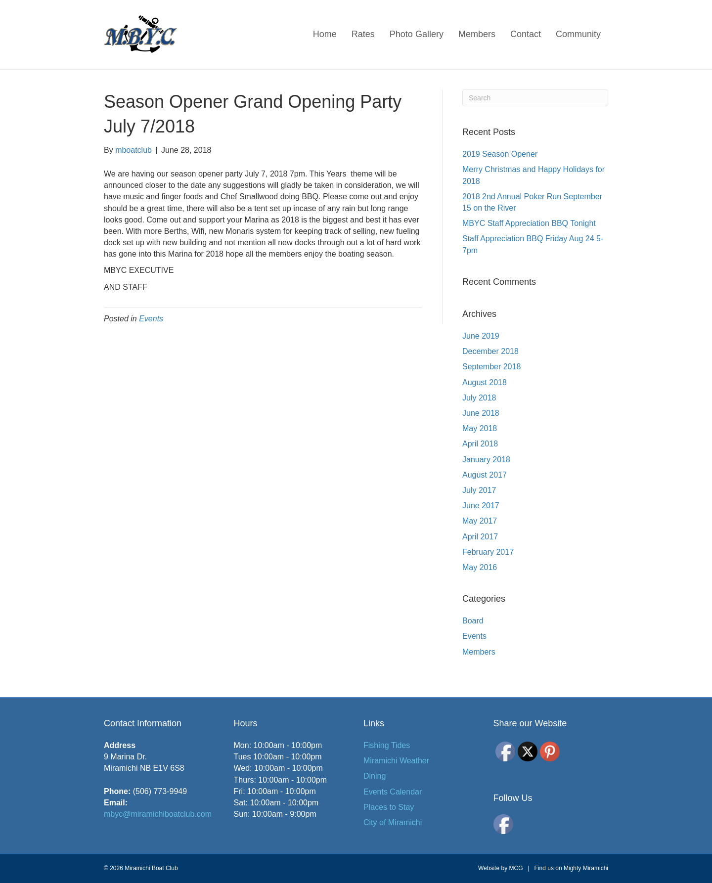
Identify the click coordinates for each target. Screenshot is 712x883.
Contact (525, 34)
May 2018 (479, 428)
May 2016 (479, 567)
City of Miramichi (392, 822)
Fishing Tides (386, 745)
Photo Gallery (417, 34)
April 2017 (480, 536)
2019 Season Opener (499, 154)
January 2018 (486, 459)
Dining (374, 776)
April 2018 (480, 444)
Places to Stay (388, 807)
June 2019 (480, 336)
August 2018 (484, 382)
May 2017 (479, 521)
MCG (516, 868)
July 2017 (479, 490)
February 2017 (488, 552)
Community (578, 34)
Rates (363, 34)
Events (151, 318)
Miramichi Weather (396, 760)
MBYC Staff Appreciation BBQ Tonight (529, 223)
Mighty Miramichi (586, 868)
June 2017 (480, 505)
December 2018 (490, 351)
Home (325, 34)
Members (476, 34)
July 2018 (479, 398)
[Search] (535, 97)
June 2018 (480, 413)
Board (473, 621)
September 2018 (491, 366)
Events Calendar (392, 792)
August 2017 (484, 475)
